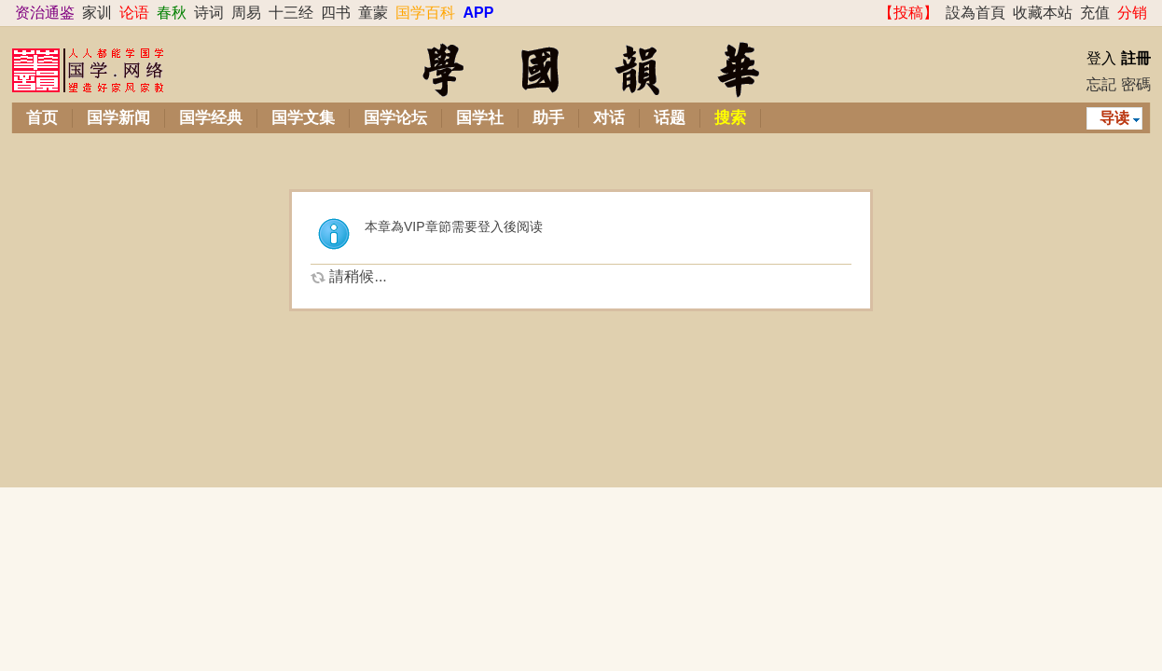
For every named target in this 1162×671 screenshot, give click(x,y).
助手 (548, 118)
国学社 (480, 118)
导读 (1114, 118)
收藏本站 (1042, 13)
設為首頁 (975, 13)
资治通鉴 (45, 13)
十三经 (291, 13)
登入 (1101, 58)
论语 (134, 13)
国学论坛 (395, 118)
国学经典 (210, 118)
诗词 (209, 13)
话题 (669, 118)
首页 (42, 118)
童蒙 (373, 13)
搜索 (730, 118)
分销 (1132, 13)
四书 (336, 13)
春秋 (172, 13)
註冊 (1136, 58)
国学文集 (303, 118)
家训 (97, 13)
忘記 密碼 (1118, 84)
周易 (246, 13)
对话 (609, 118)
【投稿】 (908, 13)
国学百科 (425, 13)
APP (478, 13)
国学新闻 (118, 118)
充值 (1095, 13)
